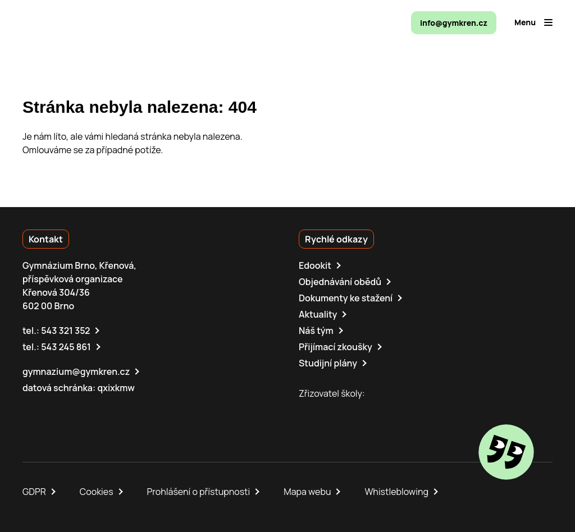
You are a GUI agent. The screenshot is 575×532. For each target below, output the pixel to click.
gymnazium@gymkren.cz (76, 371)
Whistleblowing (396, 491)
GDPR (34, 491)
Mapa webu (307, 491)
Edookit (315, 265)
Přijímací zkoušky (335, 347)
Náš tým (316, 330)
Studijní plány (328, 363)
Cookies (96, 491)
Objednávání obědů (340, 282)
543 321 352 (65, 330)
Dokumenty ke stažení (346, 298)
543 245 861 (66, 347)
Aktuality (318, 314)
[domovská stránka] (70, 22)
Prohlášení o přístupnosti (198, 491)
